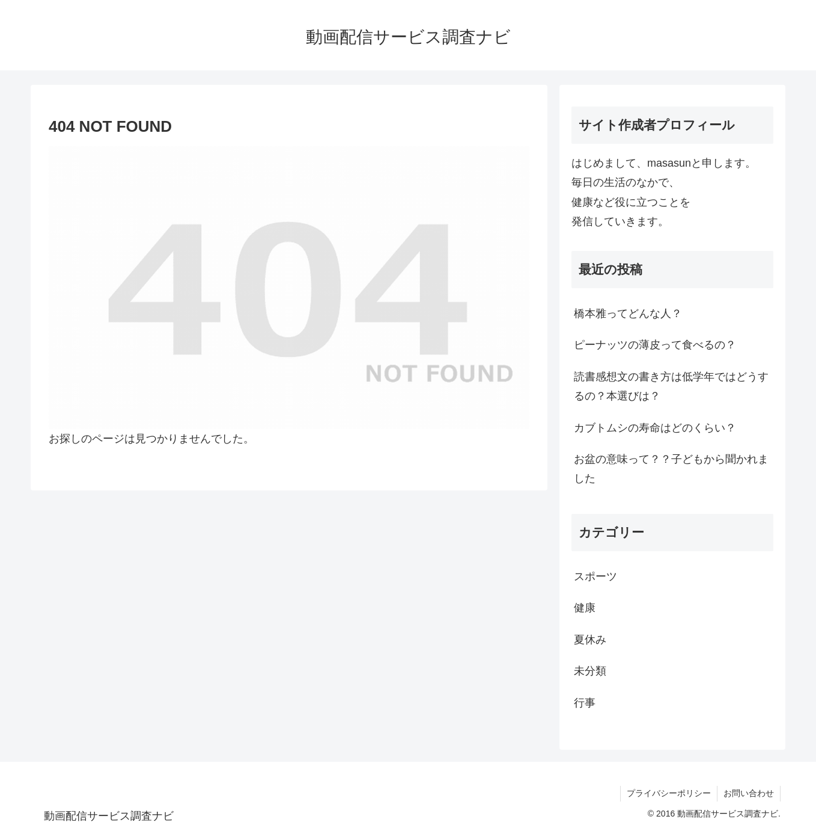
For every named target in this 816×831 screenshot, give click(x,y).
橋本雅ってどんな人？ (628, 313)
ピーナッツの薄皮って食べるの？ (655, 345)
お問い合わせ (748, 793)
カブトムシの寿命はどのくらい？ (655, 428)
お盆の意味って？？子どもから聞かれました (671, 468)
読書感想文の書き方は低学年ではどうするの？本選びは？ (671, 386)
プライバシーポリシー (669, 793)
